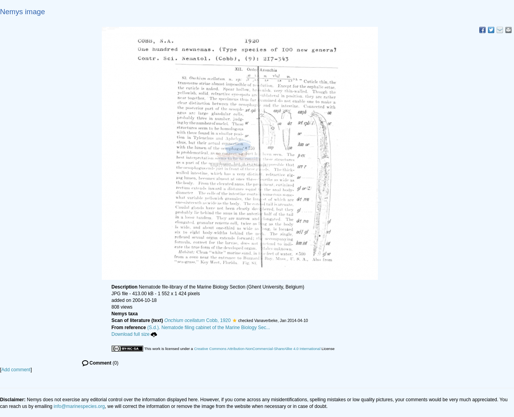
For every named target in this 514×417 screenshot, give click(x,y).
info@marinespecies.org (79, 406)
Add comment (15, 369)
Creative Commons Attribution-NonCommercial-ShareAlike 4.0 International (257, 348)
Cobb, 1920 (197, 320)
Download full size (134, 334)
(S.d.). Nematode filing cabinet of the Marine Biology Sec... (208, 327)
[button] (234, 320)
